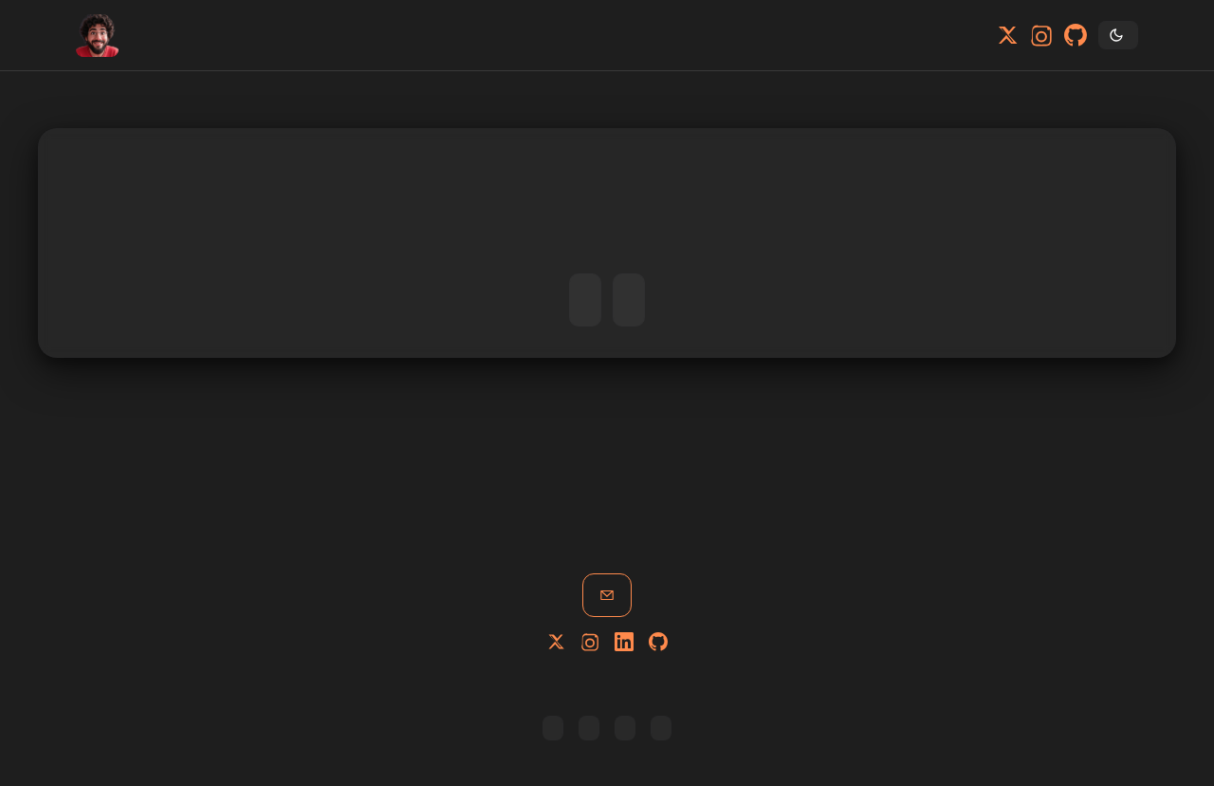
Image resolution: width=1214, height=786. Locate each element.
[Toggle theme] (1118, 35)
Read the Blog (629, 300)
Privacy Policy (661, 728)
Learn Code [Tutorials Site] (625, 728)
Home (141, 35)
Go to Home (585, 300)
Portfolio (164, 35)
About (186, 35)
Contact (255, 35)
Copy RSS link (553, 728)
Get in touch (607, 595)
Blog (209, 35)
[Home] (97, 35)
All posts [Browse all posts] (589, 728)
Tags (232, 35)
